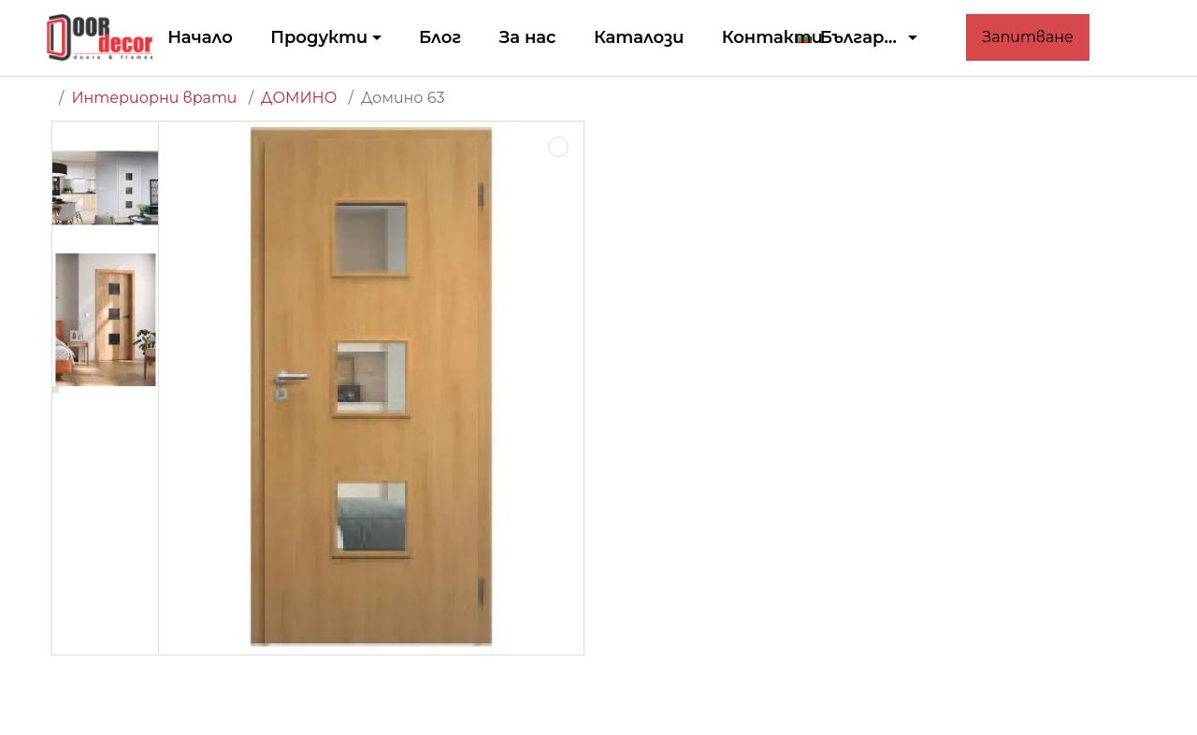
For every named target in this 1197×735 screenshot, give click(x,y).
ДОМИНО (299, 98)
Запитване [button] (1028, 37)
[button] (857, 37)
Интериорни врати (154, 98)
